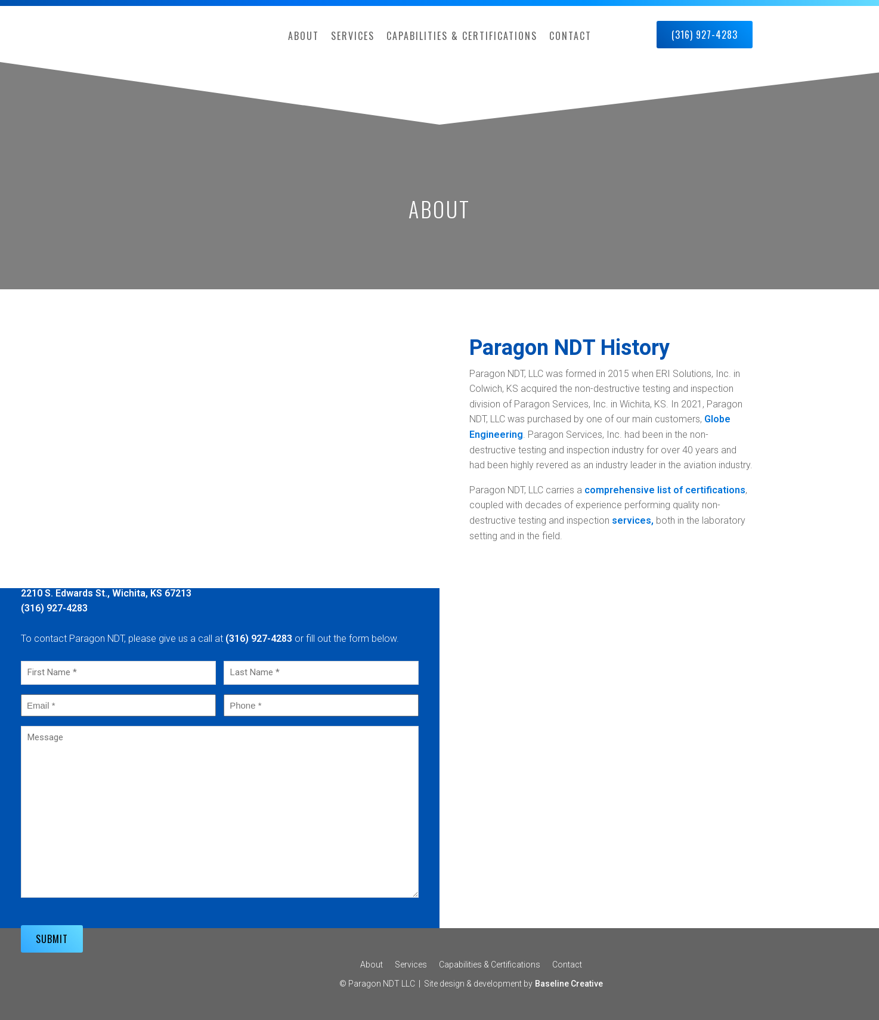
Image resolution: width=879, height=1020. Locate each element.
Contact (570, 36)
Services (352, 36)
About (303, 36)
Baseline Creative (569, 983)
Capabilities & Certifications (461, 36)
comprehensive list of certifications (664, 490)
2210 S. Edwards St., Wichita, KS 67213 (106, 593)
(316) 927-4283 (704, 34)
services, (631, 520)
